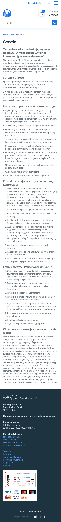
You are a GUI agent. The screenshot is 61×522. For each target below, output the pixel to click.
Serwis (21, 34)
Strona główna (10, 34)
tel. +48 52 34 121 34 (12, 436)
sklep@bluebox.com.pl (13, 439)
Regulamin (8, 462)
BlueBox (37, 511)
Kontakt (7, 465)
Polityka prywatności (13, 459)
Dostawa (7, 454)
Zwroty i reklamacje (12, 457)
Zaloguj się (33, 3)
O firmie (7, 451)
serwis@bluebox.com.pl (14, 442)
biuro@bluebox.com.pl (14, 445)
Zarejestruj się (45, 3)
